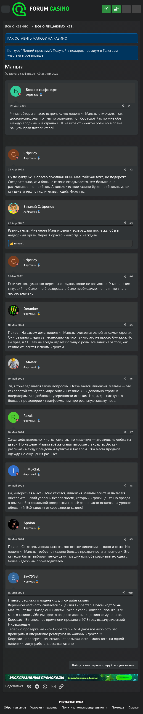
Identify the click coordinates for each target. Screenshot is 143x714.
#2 (131, 169)
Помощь (118, 707)
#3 (131, 223)
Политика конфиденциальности (85, 707)
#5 (131, 325)
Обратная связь (15, 707)
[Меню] (5, 9)
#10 (130, 592)
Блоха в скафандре (22, 73)
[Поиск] (136, 9)
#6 (131, 378)
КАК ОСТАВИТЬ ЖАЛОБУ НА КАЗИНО (37, 38)
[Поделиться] (123, 106)
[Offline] (19, 94)
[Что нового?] (126, 9)
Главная (133, 707)
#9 (131, 539)
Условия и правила (43, 707)
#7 (131, 432)
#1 (129, 106)
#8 (131, 485)
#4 (131, 276)
